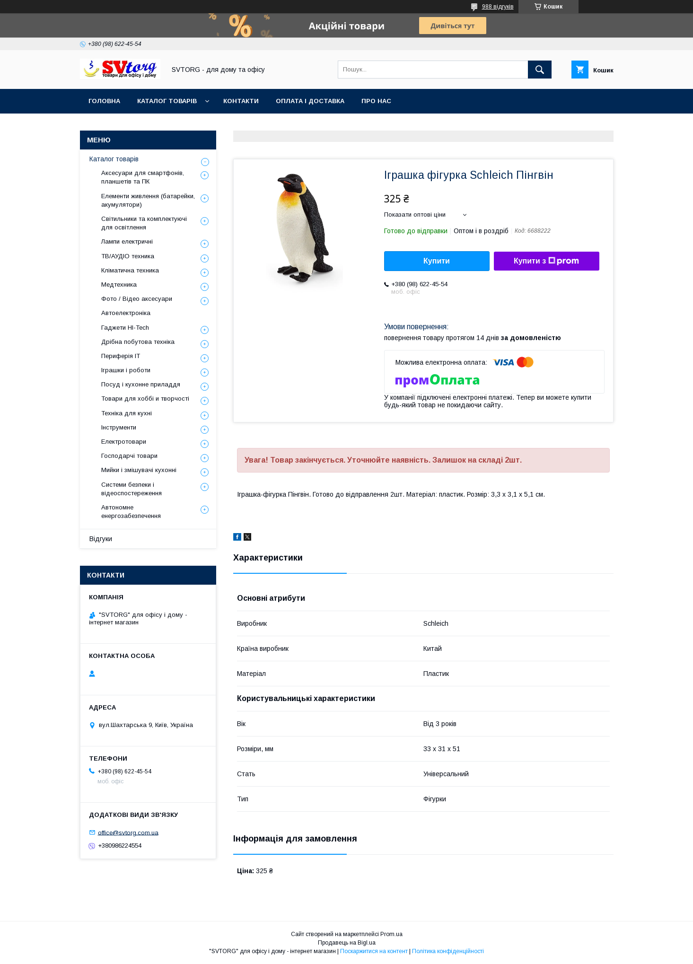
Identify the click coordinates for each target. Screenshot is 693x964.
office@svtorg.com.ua (128, 832)
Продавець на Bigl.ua (347, 942)
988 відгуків (498, 6)
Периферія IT (120, 355)
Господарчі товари (129, 455)
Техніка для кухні (126, 413)
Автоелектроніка (125, 312)
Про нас (376, 101)
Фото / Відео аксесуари (136, 298)
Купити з (546, 261)
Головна (104, 101)
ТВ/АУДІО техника (127, 256)
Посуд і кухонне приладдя (140, 384)
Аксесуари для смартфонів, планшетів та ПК (142, 177)
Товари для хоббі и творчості (145, 398)
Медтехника (119, 284)
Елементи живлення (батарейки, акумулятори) (148, 200)
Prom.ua (391, 934)
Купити (436, 261)
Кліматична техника (130, 270)
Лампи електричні (127, 241)
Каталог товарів (167, 101)
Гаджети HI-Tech (125, 327)
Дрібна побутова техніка (138, 341)
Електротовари (123, 441)
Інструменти (118, 427)
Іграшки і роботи (125, 370)
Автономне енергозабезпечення (131, 511)
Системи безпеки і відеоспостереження (131, 489)
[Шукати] (540, 70)
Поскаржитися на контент (374, 951)
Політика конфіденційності (448, 951)
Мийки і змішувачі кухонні (138, 469)
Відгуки (100, 539)
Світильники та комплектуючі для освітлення (144, 223)
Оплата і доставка (310, 101)
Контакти (241, 101)
